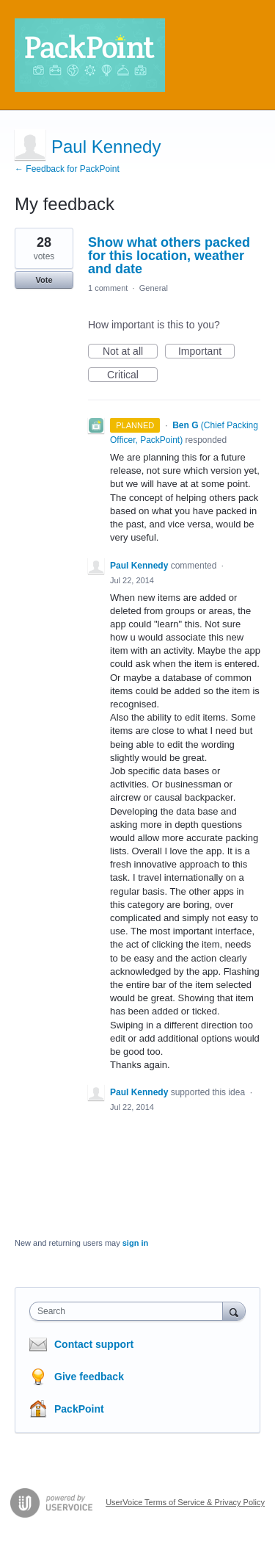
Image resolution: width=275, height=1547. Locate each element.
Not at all (130, 351)
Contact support (93, 1344)
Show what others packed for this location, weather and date (169, 255)
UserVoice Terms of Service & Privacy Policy (185, 1502)
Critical (132, 375)
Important (206, 351)
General (153, 288)
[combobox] (129, 1311)
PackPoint (79, 1409)
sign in (135, 1242)
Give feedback (89, 1376)
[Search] (234, 1311)
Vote (43, 279)
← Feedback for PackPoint (67, 169)
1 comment (108, 288)
